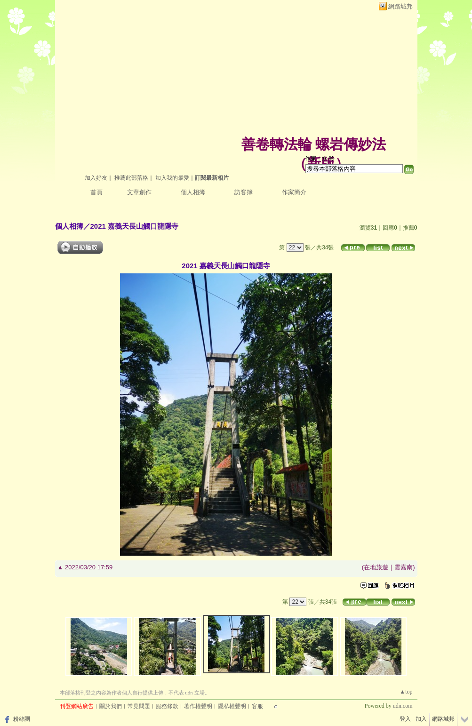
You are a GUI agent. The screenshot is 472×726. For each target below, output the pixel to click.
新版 (321, 163)
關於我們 (110, 706)
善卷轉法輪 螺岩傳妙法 (313, 144)
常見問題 (139, 706)
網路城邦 (400, 6)
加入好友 (96, 178)
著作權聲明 (198, 706)
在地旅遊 (376, 567)
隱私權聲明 (232, 706)
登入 (405, 719)
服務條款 (167, 706)
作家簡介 (294, 192)
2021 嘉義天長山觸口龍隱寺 (134, 226)
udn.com (403, 705)
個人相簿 (193, 192)
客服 (257, 706)
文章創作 (139, 192)
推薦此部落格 (131, 178)
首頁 (96, 192)
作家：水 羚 (320, 158)
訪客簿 (243, 192)
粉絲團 (21, 719)
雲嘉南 (403, 567)
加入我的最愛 (172, 178)
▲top (406, 691)
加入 (421, 719)
